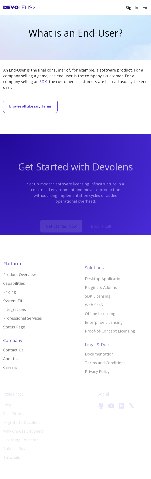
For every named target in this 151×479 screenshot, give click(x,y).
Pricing (9, 303)
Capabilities (14, 294)
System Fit (13, 311)
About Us (11, 369)
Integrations (14, 320)
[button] (145, 7)
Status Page (14, 338)
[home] (19, 8)
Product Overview (19, 285)
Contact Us (13, 361)
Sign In (132, 7)
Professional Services (22, 329)
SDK (43, 81)
